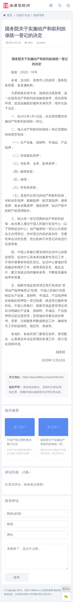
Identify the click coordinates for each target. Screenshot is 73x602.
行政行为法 (23, 15)
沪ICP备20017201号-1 (40, 594)
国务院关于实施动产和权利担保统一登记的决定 (52, 444)
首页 (9, 15)
